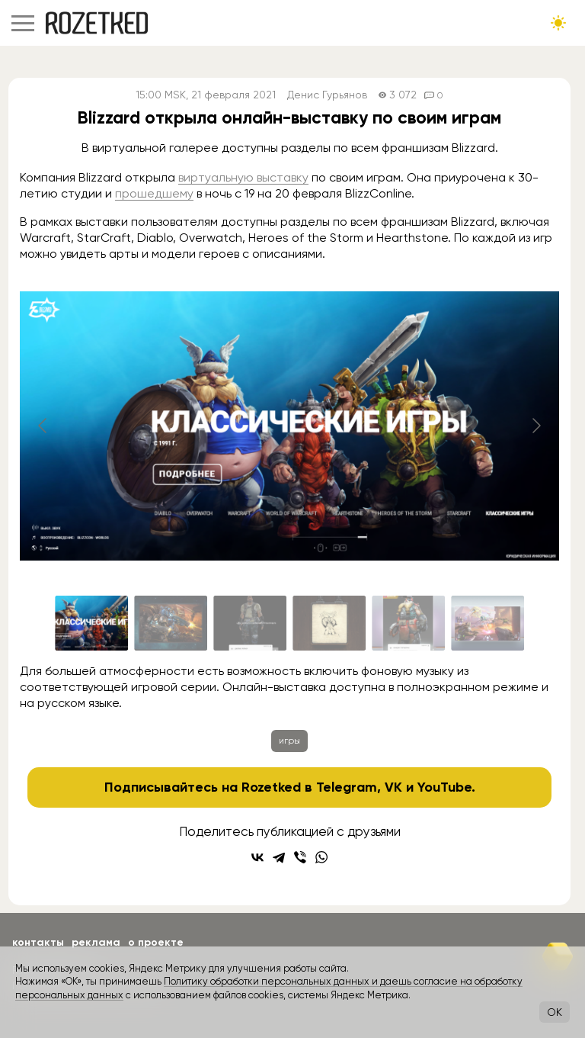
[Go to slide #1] (91, 623)
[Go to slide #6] (487, 623)
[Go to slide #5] (408, 623)
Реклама (96, 942)
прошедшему (154, 193)
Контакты (38, 942)
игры (289, 740)
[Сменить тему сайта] (558, 23)
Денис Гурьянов (327, 95)
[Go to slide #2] (170, 623)
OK (554, 1012)
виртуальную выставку (243, 177)
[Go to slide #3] (249, 623)
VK (393, 787)
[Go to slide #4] (329, 623)
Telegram (346, 787)
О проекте (156, 942)
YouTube (444, 787)
